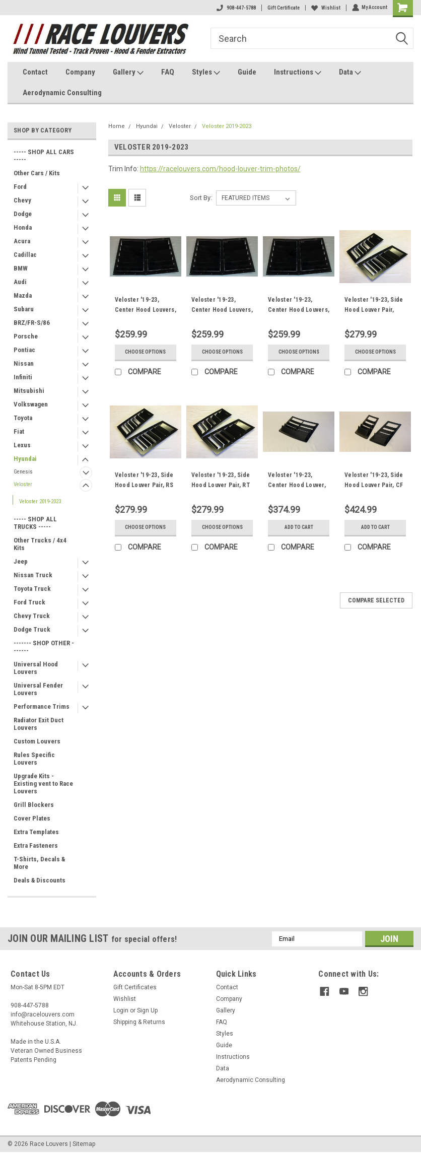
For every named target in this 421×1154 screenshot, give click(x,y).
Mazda (23, 295)
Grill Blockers (34, 804)
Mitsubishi (29, 390)
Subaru (24, 309)
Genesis (23, 471)
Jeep (21, 561)
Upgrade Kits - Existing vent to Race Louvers (43, 783)
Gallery (128, 72)
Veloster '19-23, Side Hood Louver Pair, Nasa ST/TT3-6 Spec (373, 309)
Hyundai (25, 458)
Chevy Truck (32, 616)
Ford (20, 186)
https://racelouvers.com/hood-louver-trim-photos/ (220, 169)
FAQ (167, 72)
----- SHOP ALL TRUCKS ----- (35, 522)
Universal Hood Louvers (36, 667)
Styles (206, 72)
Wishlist (325, 8)
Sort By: (201, 197)
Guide (247, 72)
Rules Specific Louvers (34, 758)
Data (350, 72)
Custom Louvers (37, 741)
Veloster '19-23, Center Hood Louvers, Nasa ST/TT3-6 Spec (145, 309)
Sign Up (147, 1010)
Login (120, 1010)
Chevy (22, 200)
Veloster (23, 484)
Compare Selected (376, 600)
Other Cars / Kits (37, 173)
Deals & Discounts (39, 880)
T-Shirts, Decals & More (39, 862)
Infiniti (23, 377)
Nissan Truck (33, 575)
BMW (21, 268)
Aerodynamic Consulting (62, 92)
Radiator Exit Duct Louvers (38, 723)
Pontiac (24, 350)
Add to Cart (299, 527)
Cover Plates (32, 818)
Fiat (19, 431)
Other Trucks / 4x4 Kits (40, 544)
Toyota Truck (32, 588)
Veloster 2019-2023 (40, 501)
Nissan (24, 363)
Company (80, 72)
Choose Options (145, 352)
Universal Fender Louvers (38, 689)
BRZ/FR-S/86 (32, 322)
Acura (22, 241)
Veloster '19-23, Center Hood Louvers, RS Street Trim (222, 309)
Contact (35, 72)
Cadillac (25, 254)
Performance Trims (41, 706)
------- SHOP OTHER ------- (44, 646)
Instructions (297, 72)
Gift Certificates (135, 987)
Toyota (23, 418)
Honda (23, 227)
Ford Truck (29, 602)
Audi (20, 282)
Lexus (22, 445)
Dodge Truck (32, 629)
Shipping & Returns (139, 1022)
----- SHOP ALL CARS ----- (44, 155)
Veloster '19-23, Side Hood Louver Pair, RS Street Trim (144, 485)
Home (116, 126)
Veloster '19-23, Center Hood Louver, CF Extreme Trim (297, 485)
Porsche (26, 336)
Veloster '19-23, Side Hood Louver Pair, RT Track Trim (220, 485)
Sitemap (84, 1143)
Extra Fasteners (36, 845)
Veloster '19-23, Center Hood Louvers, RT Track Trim (298, 309)
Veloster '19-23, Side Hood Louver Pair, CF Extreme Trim (373, 485)
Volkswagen (31, 404)
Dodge (23, 214)
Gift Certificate (283, 8)
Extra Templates (36, 832)
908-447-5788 (235, 8)
